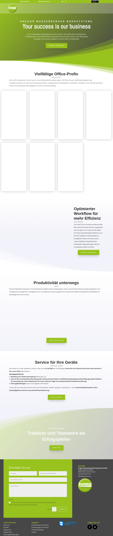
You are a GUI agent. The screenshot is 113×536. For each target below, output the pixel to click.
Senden (61, 499)
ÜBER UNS (56, 437)
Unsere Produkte (56, 45)
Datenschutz (8, 522)
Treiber (34, 522)
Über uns (7, 514)
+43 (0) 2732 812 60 (84, 463)
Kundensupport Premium (40, 517)
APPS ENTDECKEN (56, 330)
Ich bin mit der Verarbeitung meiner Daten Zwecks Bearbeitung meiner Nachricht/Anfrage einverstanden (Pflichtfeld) (32, 493)
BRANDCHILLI (76, 534)
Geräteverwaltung (38, 519)
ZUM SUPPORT (56, 386)
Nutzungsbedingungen (11, 524)
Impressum (7, 519)
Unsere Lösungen (88, 252)
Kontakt (6, 517)
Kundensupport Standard (40, 514)
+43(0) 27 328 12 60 (24, 1)
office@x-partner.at (44, 1)
